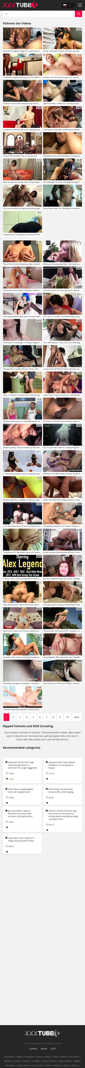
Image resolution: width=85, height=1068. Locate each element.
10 (67, 717)
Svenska (26, 1061)
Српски (48, 1056)
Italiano (39, 1056)
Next (76, 717)
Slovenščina (9, 1056)
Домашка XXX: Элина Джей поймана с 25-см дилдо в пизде (61, 765)
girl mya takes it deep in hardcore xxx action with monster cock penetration (20, 813)
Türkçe (66, 1065)
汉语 (40, 1065)
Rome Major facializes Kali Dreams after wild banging (60, 790)
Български (74, 1056)
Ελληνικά (58, 1065)
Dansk (34, 1065)
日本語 (77, 1061)
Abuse (44, 1048)
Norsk (26, 1065)
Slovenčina (29, 1056)
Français (16, 1061)
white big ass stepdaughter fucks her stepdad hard (21, 790)
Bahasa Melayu (65, 1061)
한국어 (54, 1061)
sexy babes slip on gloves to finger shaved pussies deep (21, 839)
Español (48, 1065)
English (20, 1056)
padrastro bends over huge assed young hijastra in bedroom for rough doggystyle (22, 765)
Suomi (19, 1065)
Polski (55, 1056)
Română (7, 1061)
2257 (53, 1048)
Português (10, 1065)
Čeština (75, 1065)
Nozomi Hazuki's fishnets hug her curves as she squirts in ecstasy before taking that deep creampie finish (63, 814)
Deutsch (64, 1056)
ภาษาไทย (36, 1061)
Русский (45, 1061)
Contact (33, 1048)
